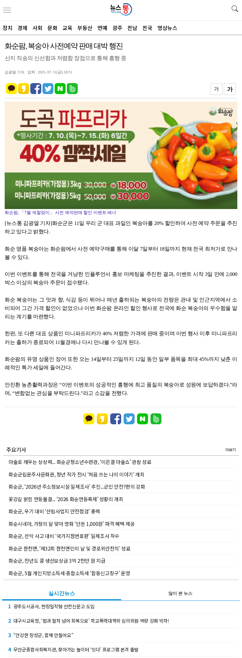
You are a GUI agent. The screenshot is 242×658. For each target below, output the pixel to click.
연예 (102, 28)
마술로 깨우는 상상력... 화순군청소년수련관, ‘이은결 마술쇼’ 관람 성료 (79, 462)
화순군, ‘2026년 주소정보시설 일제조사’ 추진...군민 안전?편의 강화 (76, 486)
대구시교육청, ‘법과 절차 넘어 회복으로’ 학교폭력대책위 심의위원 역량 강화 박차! (88, 620)
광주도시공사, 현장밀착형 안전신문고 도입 (51, 606)
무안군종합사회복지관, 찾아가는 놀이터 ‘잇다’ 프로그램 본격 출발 (73, 649)
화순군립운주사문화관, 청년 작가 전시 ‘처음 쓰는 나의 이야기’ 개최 (76, 474)
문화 (52, 28)
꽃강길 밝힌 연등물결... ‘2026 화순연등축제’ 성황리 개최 (65, 499)
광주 (117, 28)
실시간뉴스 (61, 593)
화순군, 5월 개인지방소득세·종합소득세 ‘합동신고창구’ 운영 (69, 573)
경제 (22, 28)
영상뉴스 (167, 28)
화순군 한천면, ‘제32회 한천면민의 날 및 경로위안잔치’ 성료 (69, 548)
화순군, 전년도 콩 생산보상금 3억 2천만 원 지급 (56, 560)
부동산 (84, 28)
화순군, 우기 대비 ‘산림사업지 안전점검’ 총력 (54, 511)
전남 (132, 28)
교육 (67, 28)
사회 (37, 28)
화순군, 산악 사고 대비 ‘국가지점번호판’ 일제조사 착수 (63, 536)
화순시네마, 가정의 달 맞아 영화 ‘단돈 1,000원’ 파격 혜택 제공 (71, 523)
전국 (147, 28)
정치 (7, 28)
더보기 (230, 449)
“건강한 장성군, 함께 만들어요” (40, 635)
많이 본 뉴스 (180, 593)
